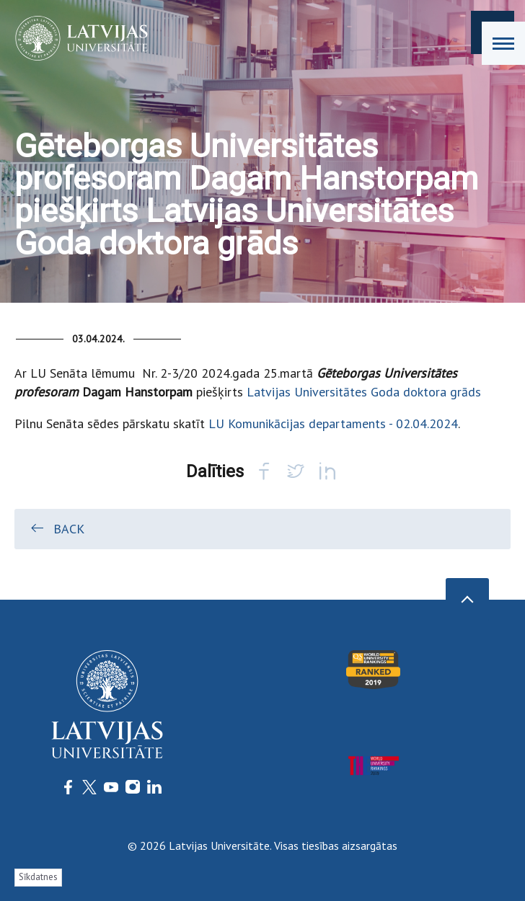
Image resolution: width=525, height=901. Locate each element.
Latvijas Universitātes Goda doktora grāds (364, 391)
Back (56, 528)
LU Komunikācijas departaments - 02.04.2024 (333, 423)
